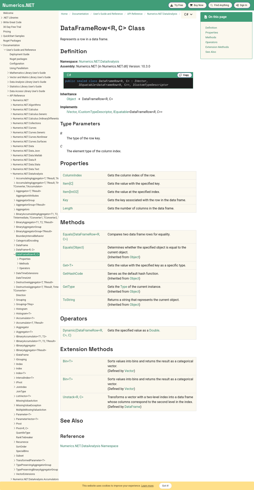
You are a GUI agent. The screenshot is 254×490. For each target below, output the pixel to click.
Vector (129, 371)
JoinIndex (8, 260)
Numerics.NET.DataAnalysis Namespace (89, 446)
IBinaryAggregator (12, 219)
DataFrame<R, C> (12, 123)
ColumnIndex (72, 175)
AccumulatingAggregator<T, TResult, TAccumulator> (31, 51)
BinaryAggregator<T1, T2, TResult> (21, 95)
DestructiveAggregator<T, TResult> (21, 155)
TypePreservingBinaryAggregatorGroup (24, 343)
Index (6, 241)
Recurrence (9, 315)
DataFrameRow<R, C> (14, 127)
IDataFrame (9, 228)
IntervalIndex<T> (12, 251)
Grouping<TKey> (11, 177)
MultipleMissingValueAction (18, 283)
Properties (11, 132)
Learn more (147, 485)
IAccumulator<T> (12, 191)
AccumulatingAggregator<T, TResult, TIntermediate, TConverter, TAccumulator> (29, 58)
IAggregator (9, 200)
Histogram (8, 182)
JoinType (8, 264)
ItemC (68, 183)
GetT (68, 265)
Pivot (5, 297)
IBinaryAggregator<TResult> (18, 223)
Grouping (8, 173)
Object (71, 99)
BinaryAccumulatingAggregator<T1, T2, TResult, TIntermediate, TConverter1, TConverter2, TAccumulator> (30, 89)
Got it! (165, 485)
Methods (11, 137)
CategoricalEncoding (14, 114)
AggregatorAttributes (14, 69)
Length (68, 208)
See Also (210, 51)
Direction (7, 168)
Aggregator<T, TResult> (15, 64)
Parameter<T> (10, 287)
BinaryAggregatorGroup (15, 100)
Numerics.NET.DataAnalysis (99, 61)
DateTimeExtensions (14, 146)
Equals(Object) (73, 247)
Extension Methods (217, 47)
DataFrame (9, 118)
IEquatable (120, 112)
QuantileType (10, 306)
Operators (11, 141)
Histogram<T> (10, 186)
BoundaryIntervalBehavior (16, 109)
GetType (69, 287)
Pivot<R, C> (9, 301)
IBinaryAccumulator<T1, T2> (18, 209)
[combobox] (188, 14)
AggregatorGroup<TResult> (17, 78)
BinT (68, 361)
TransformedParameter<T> (17, 333)
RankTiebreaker (11, 310)
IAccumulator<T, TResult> (16, 196)
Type (123, 287)
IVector (72, 112)
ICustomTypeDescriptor (95, 112)
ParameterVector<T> (14, 292)
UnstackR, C (73, 397)
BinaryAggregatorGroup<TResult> (21, 104)
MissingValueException (15, 278)
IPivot (6, 255)
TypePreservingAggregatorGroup (20, 338)
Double (154, 330)
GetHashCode (73, 274)
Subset (6, 329)
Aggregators (9, 82)
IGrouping (8, 232)
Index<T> (8, 246)
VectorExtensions (12, 347)
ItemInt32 (70, 192)
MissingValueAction (13, 274)
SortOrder (8, 320)
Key (65, 200)
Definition (211, 27)
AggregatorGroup (12, 73)
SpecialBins (9, 324)
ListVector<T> (10, 269)
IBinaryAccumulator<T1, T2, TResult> (22, 214)
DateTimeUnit (10, 151)
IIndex (6, 237)
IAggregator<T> (11, 205)
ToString (69, 300)
